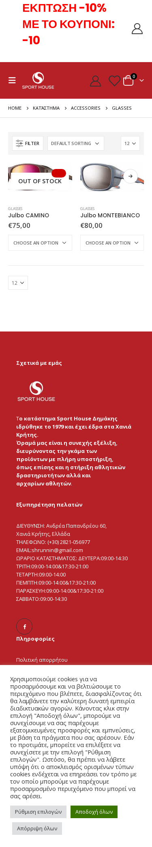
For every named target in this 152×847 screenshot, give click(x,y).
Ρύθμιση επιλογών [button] (38, 811)
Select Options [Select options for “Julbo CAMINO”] (58, 173)
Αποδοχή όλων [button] (94, 811)
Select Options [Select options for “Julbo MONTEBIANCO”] (130, 176)
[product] (40, 177)
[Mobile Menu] (14, 80)
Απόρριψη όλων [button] (37, 828)
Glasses (15, 208)
